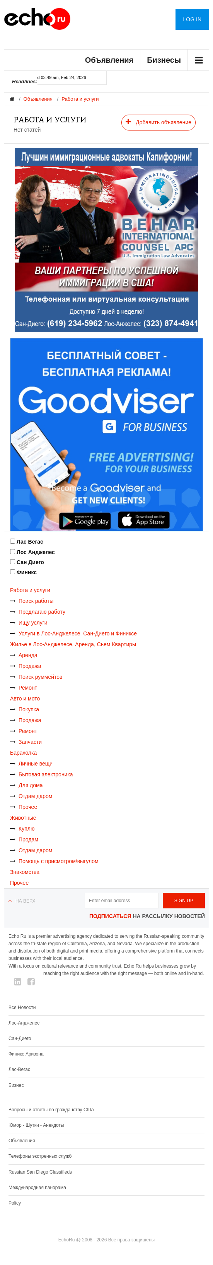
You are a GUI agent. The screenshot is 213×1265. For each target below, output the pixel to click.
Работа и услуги (80, 99)
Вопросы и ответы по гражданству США (51, 1109)
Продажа (25, 666)
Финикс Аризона (26, 1054)
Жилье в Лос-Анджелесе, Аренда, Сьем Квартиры (73, 644)
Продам (24, 839)
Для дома (26, 785)
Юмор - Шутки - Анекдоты (36, 1125)
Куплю (22, 829)
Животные (23, 818)
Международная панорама (37, 1187)
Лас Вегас (30, 542)
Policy (15, 1203)
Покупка (24, 709)
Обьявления (22, 1140)
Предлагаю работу (37, 612)
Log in (192, 19)
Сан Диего (30, 562)
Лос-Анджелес (24, 1023)
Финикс (27, 572)
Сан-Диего (20, 1038)
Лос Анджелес (36, 552)
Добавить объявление (158, 121)
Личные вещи (31, 763)
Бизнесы (164, 60)
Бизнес (16, 1085)
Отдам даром (31, 796)
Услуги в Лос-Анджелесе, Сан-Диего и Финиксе (73, 633)
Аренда (23, 655)
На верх (25, 901)
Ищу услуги (29, 623)
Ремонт (23, 688)
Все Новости (22, 1007)
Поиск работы (31, 601)
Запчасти (26, 742)
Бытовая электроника (41, 774)
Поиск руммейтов (36, 677)
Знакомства (24, 872)
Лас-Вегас (19, 1069)
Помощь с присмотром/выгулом (54, 861)
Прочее (23, 807)
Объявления (109, 60)
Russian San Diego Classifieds (40, 1172)
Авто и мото (25, 698)
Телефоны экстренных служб (40, 1156)
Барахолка (23, 753)
